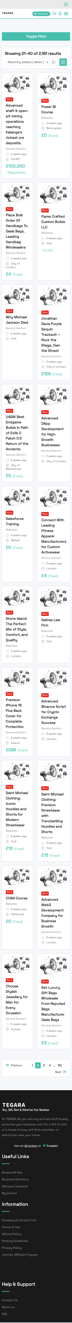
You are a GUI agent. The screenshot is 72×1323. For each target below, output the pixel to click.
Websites (47, 117)
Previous (14, 1065)
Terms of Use (11, 1227)
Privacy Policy (12, 1248)
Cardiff (15, 159)
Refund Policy (11, 1234)
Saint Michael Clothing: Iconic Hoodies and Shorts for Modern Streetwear (17, 809)
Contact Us (10, 1300)
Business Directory (15, 1179)
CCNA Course (16, 898)
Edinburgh (17, 914)
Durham (16, 1029)
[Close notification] (66, 4)
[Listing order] (27, 62)
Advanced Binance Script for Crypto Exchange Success (53, 712)
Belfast (15, 540)
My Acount (9, 1193)
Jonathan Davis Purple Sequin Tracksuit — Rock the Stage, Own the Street (51, 334)
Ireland (15, 743)
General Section (16, 148)
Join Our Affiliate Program (20, 1254)
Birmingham (54, 128)
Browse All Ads (12, 1172)
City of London (13, 265)
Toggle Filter (36, 36)
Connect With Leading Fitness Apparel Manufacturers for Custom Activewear (53, 536)
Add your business (15, 1186)
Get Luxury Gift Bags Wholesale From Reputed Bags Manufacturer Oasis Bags (53, 1003)
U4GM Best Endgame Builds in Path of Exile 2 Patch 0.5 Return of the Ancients (17, 433)
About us (8, 1307)
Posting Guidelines (15, 1241)
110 (60, 1065)
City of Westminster (14, 467)
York (49, 243)
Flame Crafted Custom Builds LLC (53, 221)
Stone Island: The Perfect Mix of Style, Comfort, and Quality (17, 629)
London (51, 568)
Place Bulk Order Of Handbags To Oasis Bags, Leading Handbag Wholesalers (16, 231)
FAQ (4, 1314)
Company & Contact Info (19, 1220)
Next (60, 1072)
